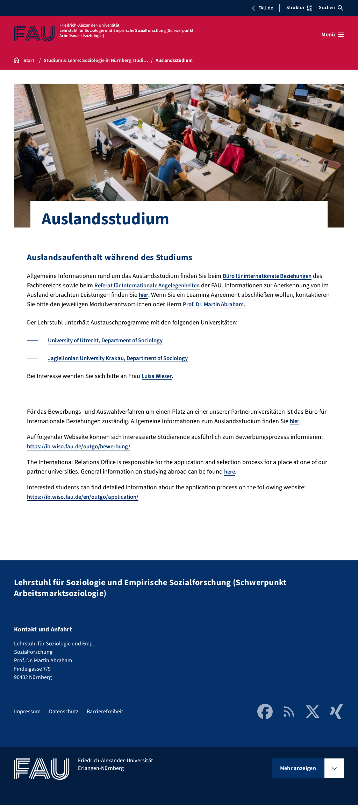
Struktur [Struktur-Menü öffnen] (299, 7)
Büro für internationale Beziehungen (272, 276)
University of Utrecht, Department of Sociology (112, 340)
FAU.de (262, 8)
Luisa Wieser (159, 375)
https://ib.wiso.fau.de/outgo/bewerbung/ (83, 446)
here (230, 471)
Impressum (27, 711)
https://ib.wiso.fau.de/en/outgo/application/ (87, 496)
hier (200, 294)
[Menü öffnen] (332, 34)
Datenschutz (63, 711)
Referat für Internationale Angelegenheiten (163, 285)
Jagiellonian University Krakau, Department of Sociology (125, 358)
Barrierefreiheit (105, 711)
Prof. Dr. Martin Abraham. (273, 304)
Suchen (331, 7)
